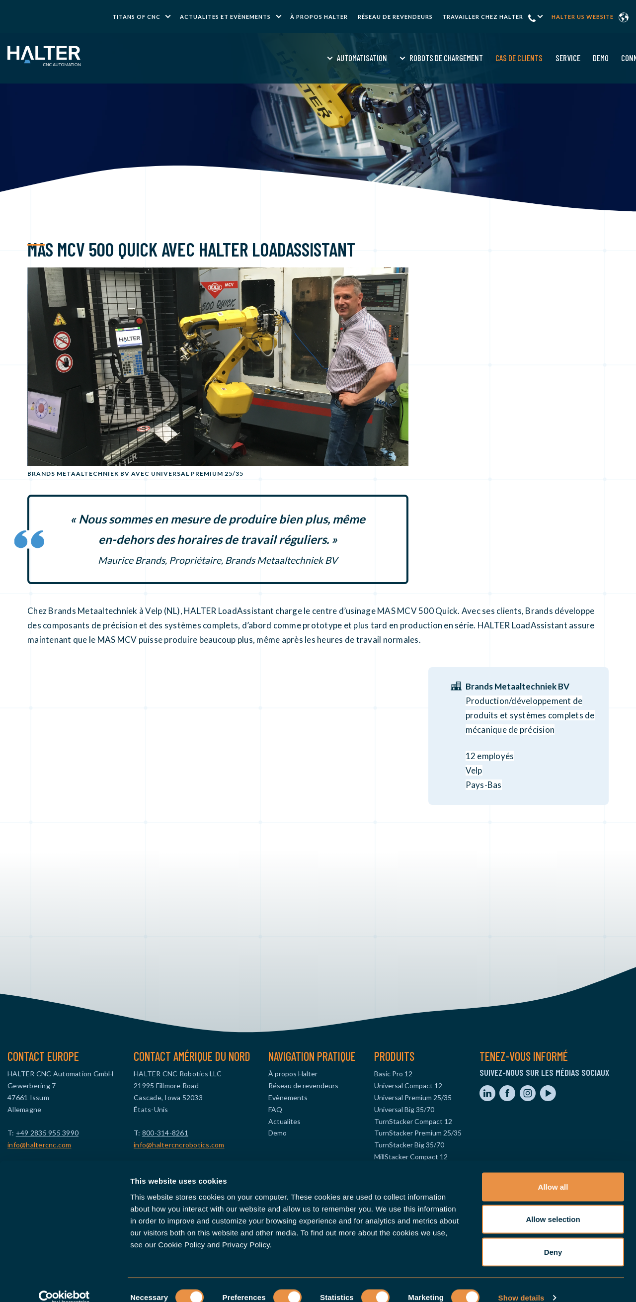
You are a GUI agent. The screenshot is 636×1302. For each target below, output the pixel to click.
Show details (521, 1282)
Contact (580, 58)
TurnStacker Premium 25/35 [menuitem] (418, 1132)
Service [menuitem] (420, 58)
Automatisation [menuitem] (215, 58)
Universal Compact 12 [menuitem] (408, 1085)
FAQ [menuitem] (275, 1109)
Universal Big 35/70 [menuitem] (404, 1109)
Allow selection (553, 1204)
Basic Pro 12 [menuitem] (393, 1073)
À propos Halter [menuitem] (319, 16)
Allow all (553, 1171)
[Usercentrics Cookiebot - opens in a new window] (64, 1282)
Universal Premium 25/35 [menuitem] (413, 1097)
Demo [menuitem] (454, 58)
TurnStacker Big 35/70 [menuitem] (409, 1144)
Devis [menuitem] (541, 58)
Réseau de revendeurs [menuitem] (395, 16)
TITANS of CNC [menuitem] (136, 16)
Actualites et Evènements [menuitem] (225, 16)
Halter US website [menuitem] (583, 16)
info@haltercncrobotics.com (179, 1144)
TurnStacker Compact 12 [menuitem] (413, 1121)
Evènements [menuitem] (288, 1097)
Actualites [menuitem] (284, 1121)
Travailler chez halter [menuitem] (482, 16)
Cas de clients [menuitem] (372, 58)
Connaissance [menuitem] (497, 58)
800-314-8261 (165, 1132)
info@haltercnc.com (39, 1144)
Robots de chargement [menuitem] (299, 58)
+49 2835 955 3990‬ (47, 1132)
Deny (553, 1236)
